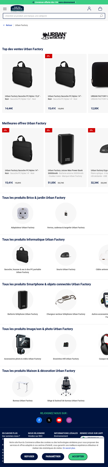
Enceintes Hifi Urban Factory (66, 359)
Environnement (61, 436)
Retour (9, 25)
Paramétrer (53, 456)
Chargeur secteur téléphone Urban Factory (66, 314)
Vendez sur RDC (35, 436)
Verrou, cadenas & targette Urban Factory (66, 227)
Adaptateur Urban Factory (22, 227)
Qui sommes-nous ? (11, 436)
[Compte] (89, 8)
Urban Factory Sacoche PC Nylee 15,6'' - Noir (23, 97)
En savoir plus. (69, 448)
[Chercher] (101, 16)
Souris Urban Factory (65, 269)
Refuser (29, 456)
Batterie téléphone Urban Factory (23, 314)
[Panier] (100, 8)
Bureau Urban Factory (23, 401)
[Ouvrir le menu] (4, 8)
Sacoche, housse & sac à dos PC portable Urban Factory (22, 270)
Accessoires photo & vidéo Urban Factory (22, 359)
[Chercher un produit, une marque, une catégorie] (53, 15)
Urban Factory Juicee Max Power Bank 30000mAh (65, 171)
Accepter (78, 456)
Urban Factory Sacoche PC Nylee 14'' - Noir (65, 97)
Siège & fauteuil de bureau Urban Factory (65, 401)
